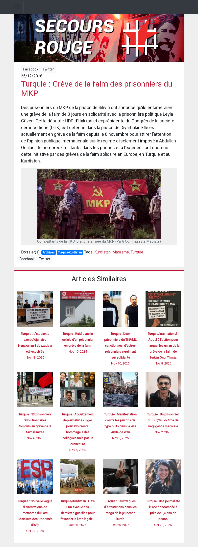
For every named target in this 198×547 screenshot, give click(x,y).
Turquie (137, 252)
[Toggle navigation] (17, 7)
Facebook (30, 69)
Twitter (48, 69)
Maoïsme (120, 252)
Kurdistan (102, 252)
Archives (49, 252)
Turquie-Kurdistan (70, 252)
